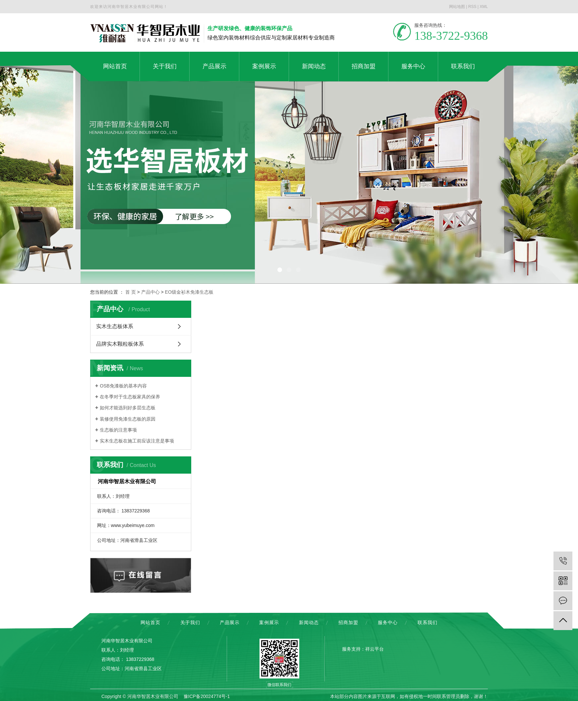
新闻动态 (309, 622)
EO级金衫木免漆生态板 (189, 292)
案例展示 (269, 622)
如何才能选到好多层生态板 (127, 407)
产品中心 (150, 292)
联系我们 (427, 622)
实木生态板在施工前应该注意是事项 (137, 440)
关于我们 (190, 622)
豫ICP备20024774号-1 (207, 696)
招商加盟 (348, 622)
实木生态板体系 (114, 326)
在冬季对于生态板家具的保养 (130, 396)
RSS (472, 6)
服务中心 (388, 622)
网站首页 (150, 622)
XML (484, 6)
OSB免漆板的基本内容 (123, 385)
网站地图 (457, 6)
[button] (279, 269)
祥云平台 (374, 649)
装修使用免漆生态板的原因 (127, 419)
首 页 (130, 292)
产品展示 (230, 622)
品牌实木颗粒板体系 (120, 344)
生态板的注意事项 (118, 430)
